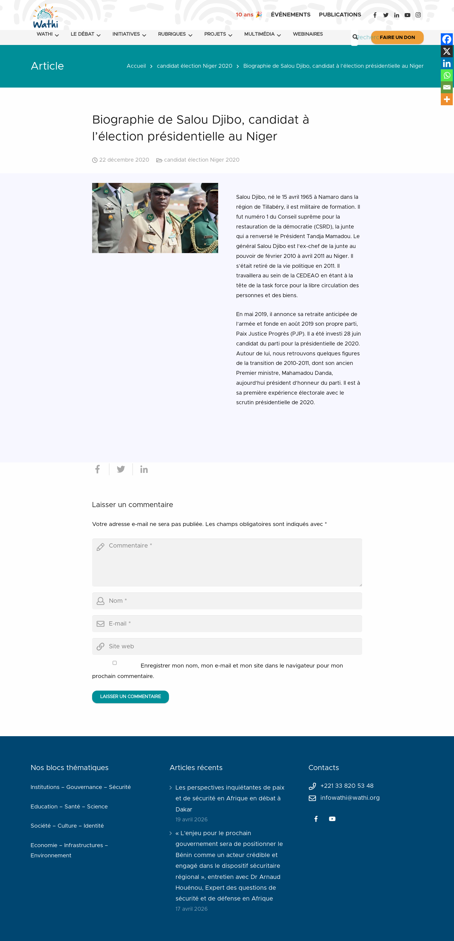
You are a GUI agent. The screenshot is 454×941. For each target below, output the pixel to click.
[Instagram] (418, 15)
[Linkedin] (447, 63)
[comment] (227, 563)
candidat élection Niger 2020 (194, 66)
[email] (227, 623)
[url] (227, 646)
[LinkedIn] (396, 15)
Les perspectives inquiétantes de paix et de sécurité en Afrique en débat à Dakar (230, 799)
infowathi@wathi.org (350, 798)
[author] (227, 601)
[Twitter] (385, 15)
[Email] (447, 87)
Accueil (136, 66)
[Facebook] (375, 15)
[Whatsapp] (447, 75)
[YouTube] (407, 15)
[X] (447, 51)
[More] (447, 99)
